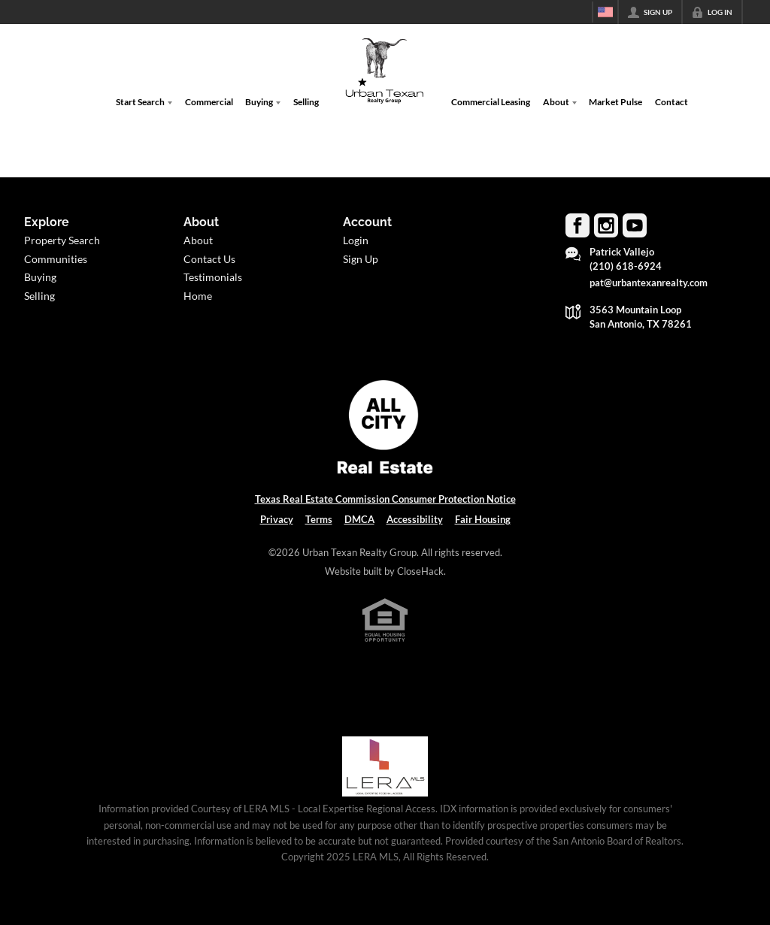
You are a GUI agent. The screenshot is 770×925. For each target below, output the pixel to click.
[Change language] (605, 12)
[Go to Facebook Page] (577, 225)
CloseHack (420, 571)
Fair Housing (483, 519)
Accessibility (415, 519)
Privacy (276, 519)
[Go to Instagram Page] (606, 225)
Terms (318, 519)
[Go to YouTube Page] (635, 225)
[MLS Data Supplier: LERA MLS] (385, 766)
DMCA (359, 519)
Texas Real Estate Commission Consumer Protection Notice (385, 499)
